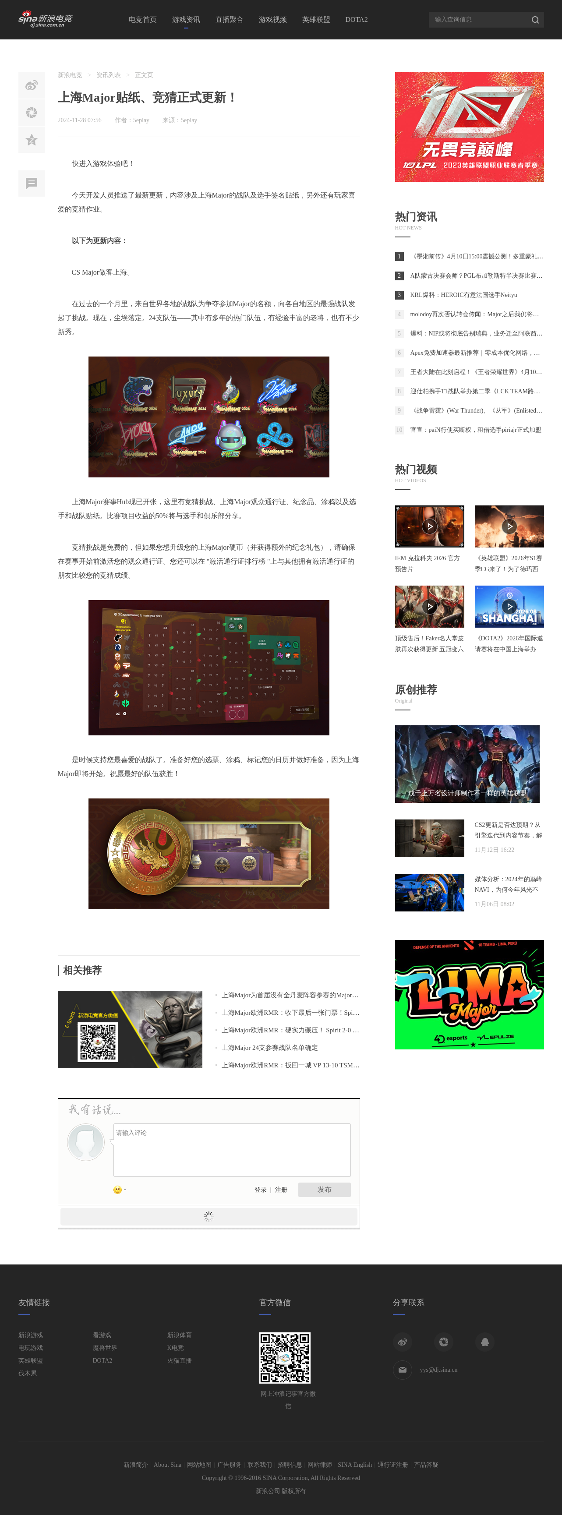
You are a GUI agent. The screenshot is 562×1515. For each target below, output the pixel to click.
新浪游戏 (30, 1335)
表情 (123, 1191)
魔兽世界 (105, 1348)
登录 (260, 1190)
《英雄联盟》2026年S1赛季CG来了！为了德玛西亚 (509, 569)
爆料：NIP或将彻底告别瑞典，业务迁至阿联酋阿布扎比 (486, 333)
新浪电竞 (70, 75)
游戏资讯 (186, 19)
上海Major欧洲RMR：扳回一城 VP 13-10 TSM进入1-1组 (302, 1065)
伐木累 (27, 1373)
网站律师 (320, 1465)
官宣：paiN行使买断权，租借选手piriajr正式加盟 (475, 430)
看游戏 (102, 1335)
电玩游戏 (30, 1348)
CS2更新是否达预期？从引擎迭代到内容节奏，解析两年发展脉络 (508, 835)
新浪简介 (136, 1465)
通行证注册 (393, 1465)
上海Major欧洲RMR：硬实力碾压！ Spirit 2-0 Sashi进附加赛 (307, 1030)
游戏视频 (273, 19)
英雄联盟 (316, 19)
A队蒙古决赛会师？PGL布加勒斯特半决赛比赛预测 (479, 275)
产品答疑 (426, 1465)
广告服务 (229, 1465)
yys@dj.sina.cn (439, 1370)
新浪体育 (179, 1335)
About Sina (167, 1465)
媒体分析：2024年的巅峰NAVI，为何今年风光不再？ (508, 890)
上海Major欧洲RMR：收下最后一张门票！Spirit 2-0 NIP (302, 1012)
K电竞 (175, 1348)
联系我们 (259, 1465)
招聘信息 (290, 1465)
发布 (325, 1189)
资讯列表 (108, 75)
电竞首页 (143, 19)
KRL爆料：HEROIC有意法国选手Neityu (463, 295)
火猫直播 (179, 1360)
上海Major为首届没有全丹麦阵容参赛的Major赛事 (293, 995)
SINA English (355, 1465)
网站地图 (199, 1465)
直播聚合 (230, 19)
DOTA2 (357, 19)
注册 (281, 1190)
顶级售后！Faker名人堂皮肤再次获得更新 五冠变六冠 (429, 649)
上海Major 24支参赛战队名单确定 (270, 1047)
